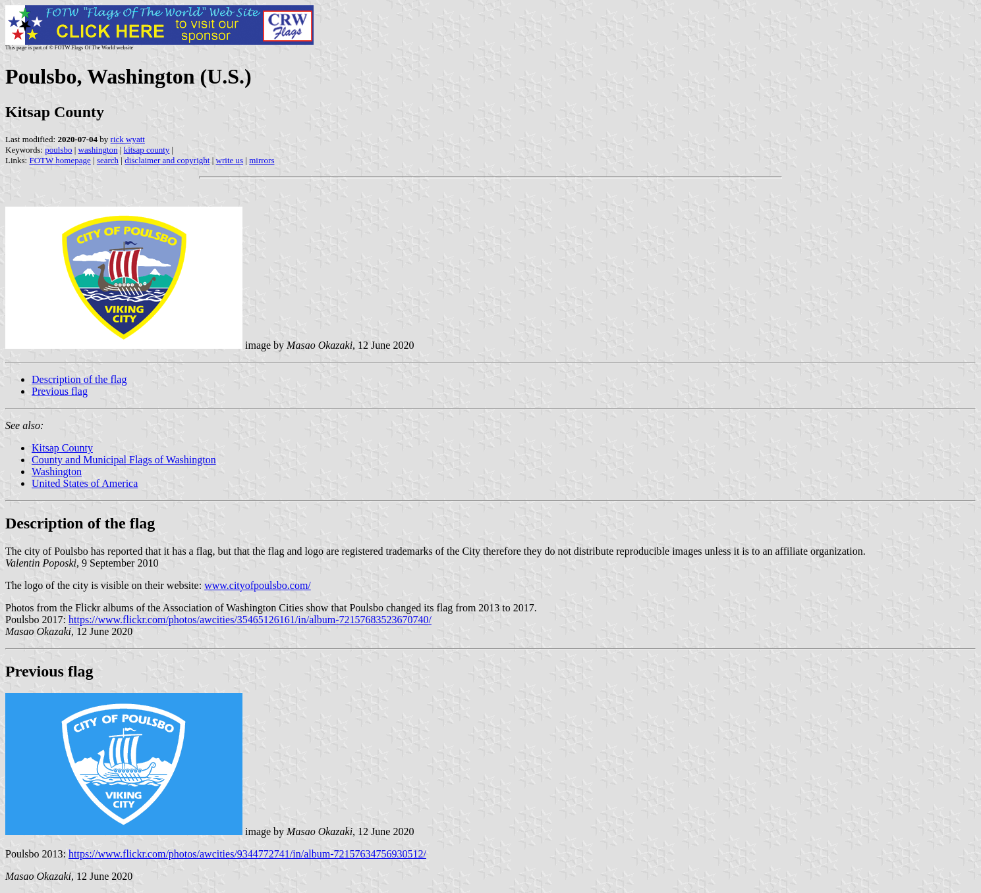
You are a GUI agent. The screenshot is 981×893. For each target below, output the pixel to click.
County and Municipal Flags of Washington (124, 459)
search (108, 160)
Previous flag (60, 391)
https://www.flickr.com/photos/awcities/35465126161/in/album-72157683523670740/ (250, 619)
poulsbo (58, 150)
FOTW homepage (59, 160)
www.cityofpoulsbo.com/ (257, 585)
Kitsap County (62, 447)
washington (98, 150)
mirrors (261, 160)
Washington (57, 471)
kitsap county (147, 150)
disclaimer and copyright (167, 160)
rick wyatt (128, 139)
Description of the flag (79, 379)
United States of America (85, 483)
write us (230, 160)
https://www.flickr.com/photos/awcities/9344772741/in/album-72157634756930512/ (247, 853)
